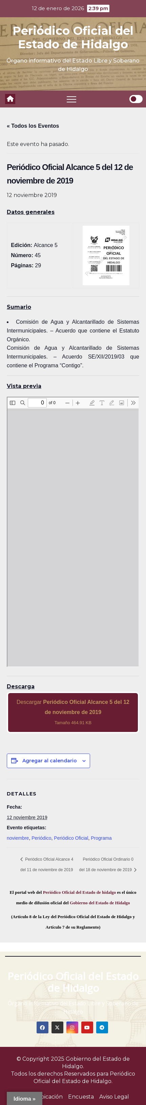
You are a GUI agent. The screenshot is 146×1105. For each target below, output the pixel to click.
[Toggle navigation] (71, 99)
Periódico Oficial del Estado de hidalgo (79, 892)
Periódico (41, 838)
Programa (101, 838)
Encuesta (81, 1097)
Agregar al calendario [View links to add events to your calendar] (49, 761)
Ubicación (49, 1097)
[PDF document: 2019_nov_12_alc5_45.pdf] (73, 532)
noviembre (18, 838)
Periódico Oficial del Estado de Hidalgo (73, 37)
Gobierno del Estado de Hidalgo (100, 902)
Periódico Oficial (71, 838)
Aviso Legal (114, 1097)
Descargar (73, 712)
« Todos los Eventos (33, 126)
